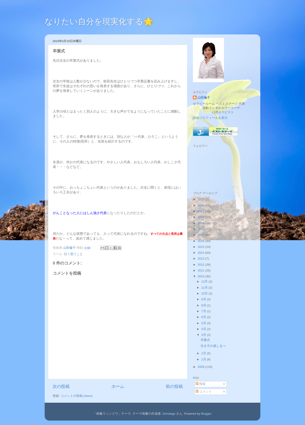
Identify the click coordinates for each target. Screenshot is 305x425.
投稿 (201, 384)
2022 (201, 205)
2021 (201, 211)
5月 (204, 323)
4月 (204, 329)
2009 (201, 366)
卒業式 (205, 340)
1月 (204, 359)
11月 (205, 287)
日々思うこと (73, 254)
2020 (201, 217)
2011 (201, 270)
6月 (204, 317)
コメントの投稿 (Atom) (77, 396)
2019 (201, 223)
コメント (204, 391)
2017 (201, 235)
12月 (205, 281)
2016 (201, 241)
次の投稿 (61, 386)
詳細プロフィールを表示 (210, 118)
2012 (201, 264)
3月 (204, 335)
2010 (201, 276)
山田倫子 (203, 97)
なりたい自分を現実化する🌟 (99, 21)
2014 (201, 252)
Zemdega (168, 413)
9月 (204, 299)
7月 (204, 311)
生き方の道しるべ (213, 346)
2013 (201, 258)
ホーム (117, 386)
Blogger (206, 413)
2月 (204, 353)
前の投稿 (174, 386)
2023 (201, 199)
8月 (204, 305)
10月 (205, 293)
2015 (201, 247)
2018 (201, 229)
